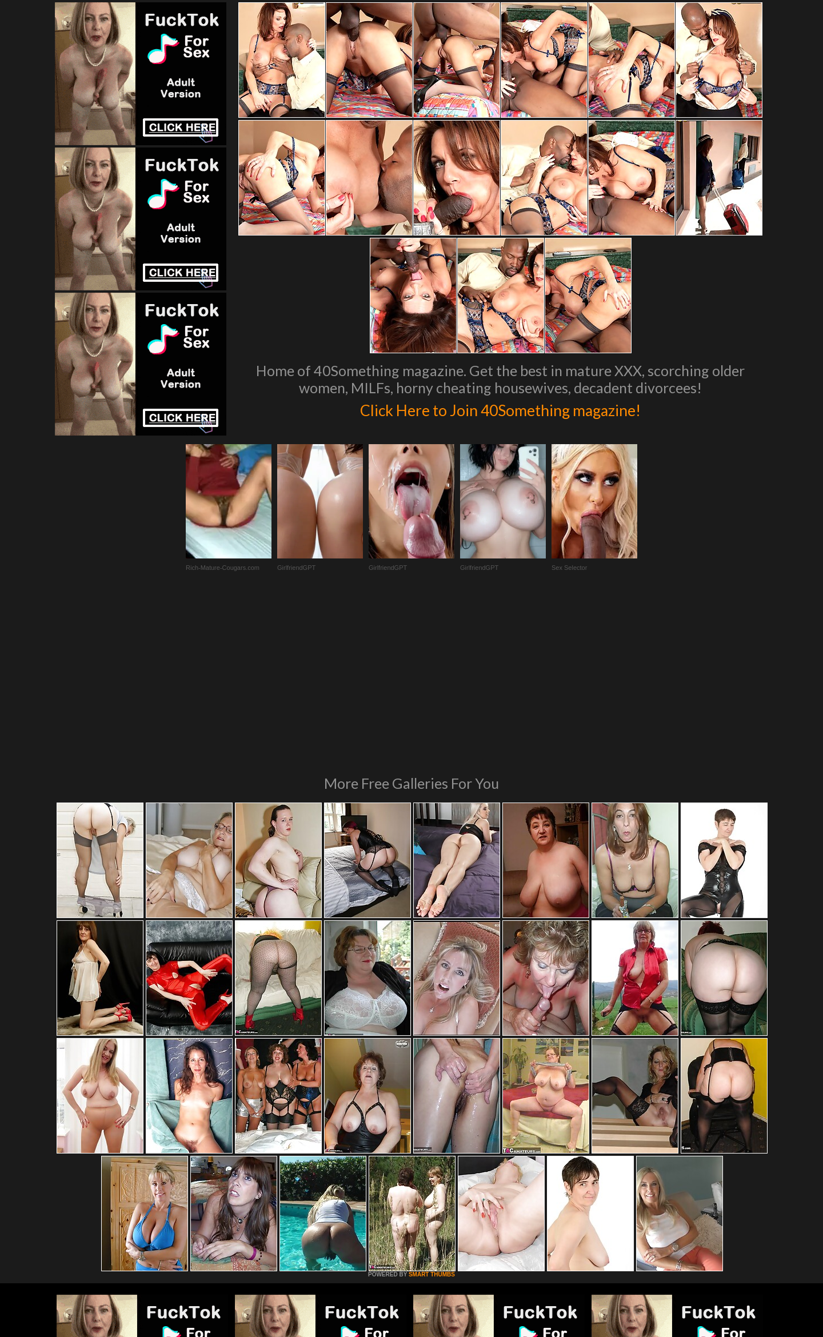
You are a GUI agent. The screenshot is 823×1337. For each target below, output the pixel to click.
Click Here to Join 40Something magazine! (500, 408)
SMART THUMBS (432, 1118)
